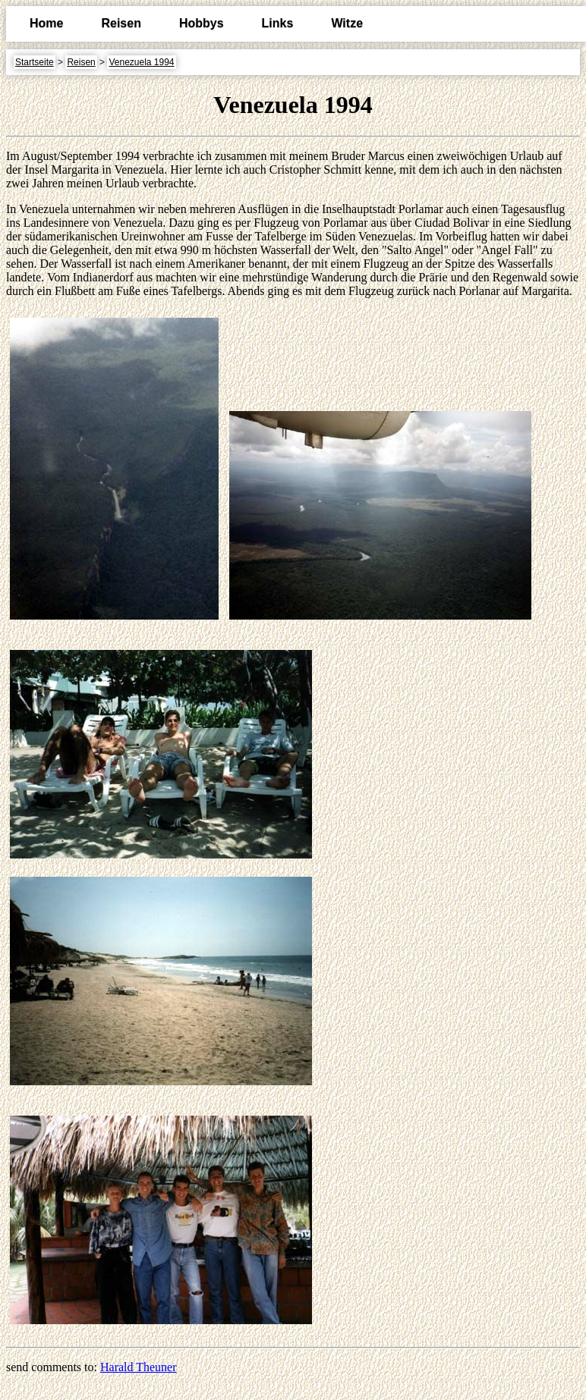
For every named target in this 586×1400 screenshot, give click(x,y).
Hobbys (201, 23)
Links (278, 23)
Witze (347, 23)
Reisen (120, 23)
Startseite (34, 62)
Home (46, 23)
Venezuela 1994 (141, 62)
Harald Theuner (138, 1367)
